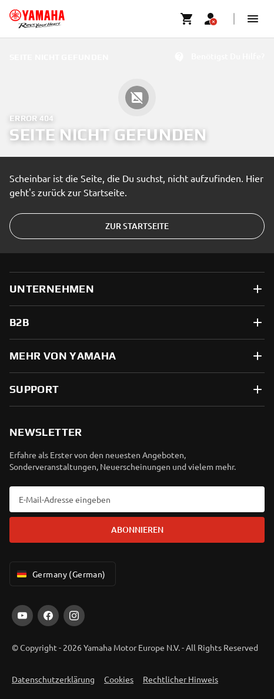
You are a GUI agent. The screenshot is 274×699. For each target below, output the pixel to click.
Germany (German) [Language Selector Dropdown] (60, 574)
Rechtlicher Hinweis (180, 679)
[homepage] (37, 18)
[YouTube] (22, 615)
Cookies (118, 679)
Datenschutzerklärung (53, 679)
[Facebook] (48, 615)
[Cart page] (187, 19)
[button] (253, 19)
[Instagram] (74, 615)
